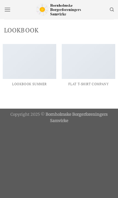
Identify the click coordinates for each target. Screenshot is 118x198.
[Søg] (112, 9)
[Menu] (7, 9)
